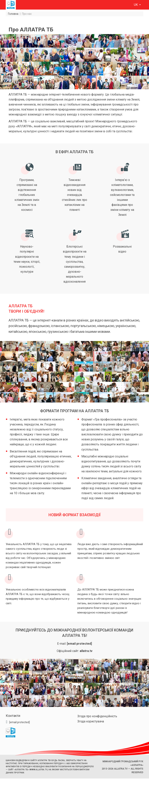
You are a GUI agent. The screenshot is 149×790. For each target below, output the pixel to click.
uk (136, 5)
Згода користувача (90, 721)
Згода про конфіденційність (97, 716)
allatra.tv (86, 651)
